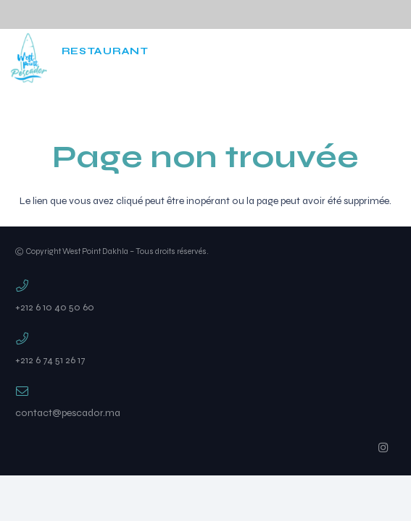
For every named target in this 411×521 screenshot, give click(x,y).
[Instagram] (319, 58)
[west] (28, 58)
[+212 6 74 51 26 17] (205, 340)
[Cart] (354, 58)
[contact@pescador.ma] (205, 393)
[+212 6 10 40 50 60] (205, 287)
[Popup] (392, 58)
